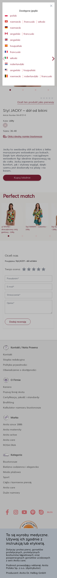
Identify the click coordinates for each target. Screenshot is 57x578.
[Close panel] (51, 5)
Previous (3, 58)
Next (53, 58)
